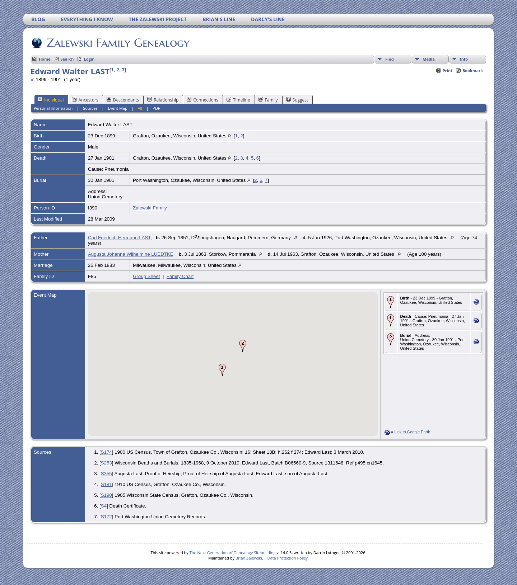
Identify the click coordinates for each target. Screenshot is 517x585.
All (140, 108)
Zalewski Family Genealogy (118, 43)
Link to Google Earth (412, 432)
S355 (106, 473)
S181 (106, 484)
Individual (51, 99)
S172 (106, 516)
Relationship (162, 99)
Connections (202, 99)
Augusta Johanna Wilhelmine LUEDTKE (130, 254)
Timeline (238, 99)
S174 (106, 452)
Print (447, 70)
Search (67, 59)
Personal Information (53, 108)
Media (429, 59)
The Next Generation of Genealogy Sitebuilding (233, 552)
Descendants (123, 99)
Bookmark (472, 70)
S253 (106, 463)
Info (464, 59)
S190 (106, 495)
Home (45, 59)
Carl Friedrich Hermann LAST (119, 237)
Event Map (117, 108)
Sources (90, 108)
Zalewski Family (150, 208)
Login (89, 59)
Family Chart (180, 276)
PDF (156, 108)
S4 (104, 506)
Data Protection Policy (287, 558)
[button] (222, 370)
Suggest (297, 99)
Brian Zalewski (249, 558)
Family (268, 99)
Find (389, 59)
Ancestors (85, 99)
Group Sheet (146, 276)
